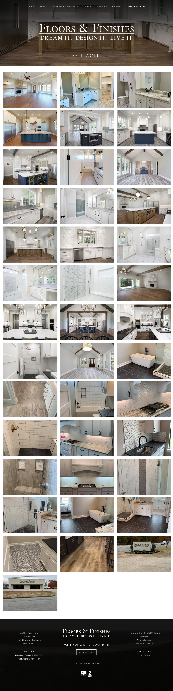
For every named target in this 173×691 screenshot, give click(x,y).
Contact (116, 6)
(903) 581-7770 (136, 6)
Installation (144, 636)
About (43, 6)
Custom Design (144, 640)
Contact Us (86, 652)
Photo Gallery (144, 655)
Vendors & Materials (144, 643)
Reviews (102, 6)
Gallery (88, 6)
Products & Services (63, 6)
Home (30, 6)
